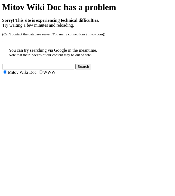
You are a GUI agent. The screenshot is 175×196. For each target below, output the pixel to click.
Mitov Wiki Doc (22, 72)
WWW (49, 72)
